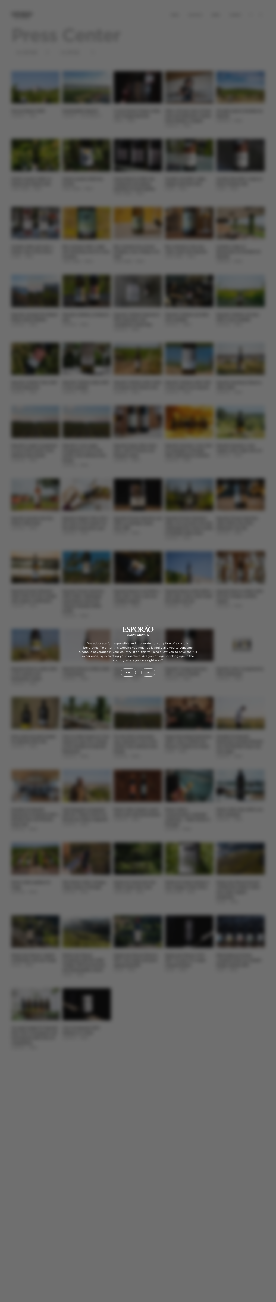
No (148, 673)
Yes (128, 673)
